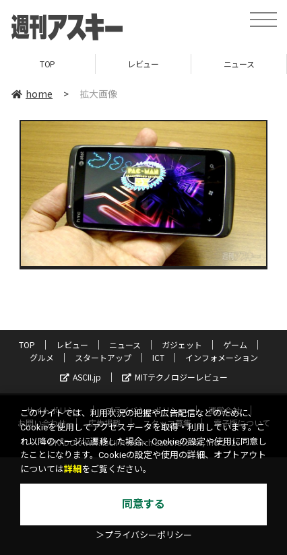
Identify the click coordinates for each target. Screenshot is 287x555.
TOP (47, 63)
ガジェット (182, 344)
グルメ (42, 357)
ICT (158, 357)
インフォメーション (221, 357)
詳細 (73, 469)
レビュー (142, 63)
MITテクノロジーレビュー (175, 377)
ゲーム (235, 344)
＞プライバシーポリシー (144, 535)
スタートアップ (103, 357)
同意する (143, 504)
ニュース (239, 63)
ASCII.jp (80, 377)
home (32, 93)
